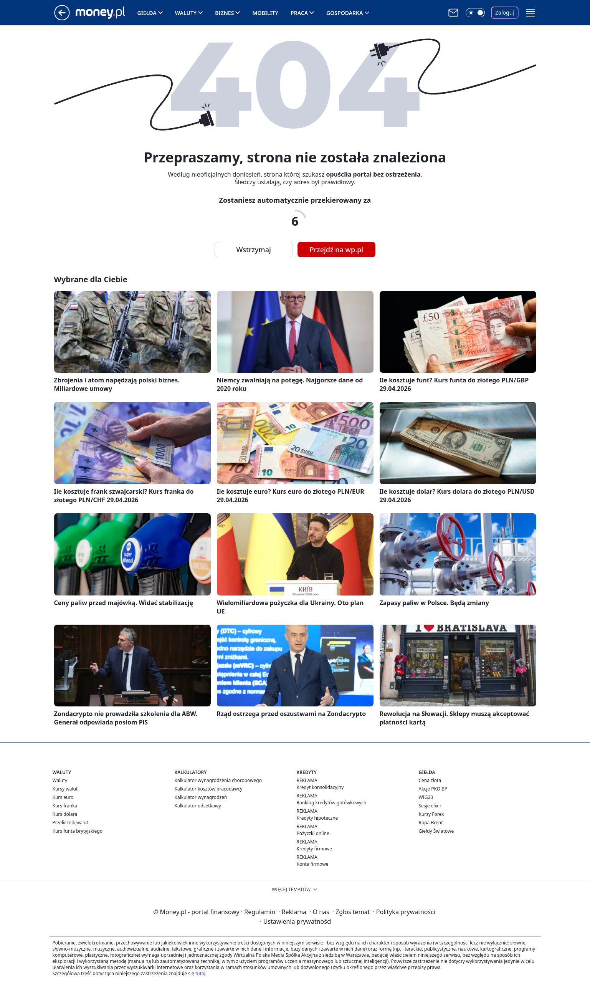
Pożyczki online (313, 833)
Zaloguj (504, 12)
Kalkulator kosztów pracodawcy (209, 789)
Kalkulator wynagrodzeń (201, 797)
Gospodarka (344, 13)
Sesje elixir (430, 805)
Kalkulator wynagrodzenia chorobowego (218, 780)
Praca (299, 13)
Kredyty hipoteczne (317, 818)
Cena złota (430, 780)
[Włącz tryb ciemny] (475, 12)
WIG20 (426, 797)
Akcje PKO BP (433, 789)
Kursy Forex (431, 814)
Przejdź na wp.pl (337, 249)
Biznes (224, 13)
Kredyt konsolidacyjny (320, 787)
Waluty (186, 13)
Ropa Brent (431, 822)
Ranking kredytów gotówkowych (332, 802)
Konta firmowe (313, 864)
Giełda (147, 13)
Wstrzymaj (253, 249)
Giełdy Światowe (436, 831)
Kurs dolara (65, 814)
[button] (530, 13)
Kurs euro (63, 797)
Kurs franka (65, 805)
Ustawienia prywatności (295, 921)
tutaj (200, 973)
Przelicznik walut (70, 822)
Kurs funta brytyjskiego (77, 831)
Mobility (265, 13)
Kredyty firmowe (314, 848)
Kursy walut (65, 789)
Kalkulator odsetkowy (198, 805)
